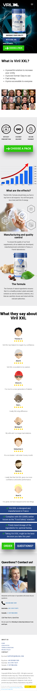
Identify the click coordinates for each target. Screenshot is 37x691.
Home (3, 643)
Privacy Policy (6, 649)
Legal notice (5, 645)
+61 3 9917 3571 (13, 608)
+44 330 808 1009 (11, 603)
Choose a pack (13, 48)
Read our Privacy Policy (15, 687)
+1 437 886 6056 (12, 613)
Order (8, 545)
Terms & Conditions (7, 647)
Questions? (25, 545)
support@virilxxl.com (15, 656)
